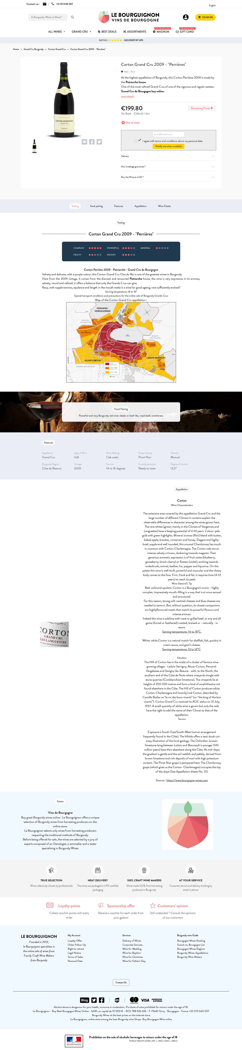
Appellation (141, 206)
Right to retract (76, 949)
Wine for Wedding (131, 949)
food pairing (96, 206)
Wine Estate (164, 206)
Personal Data (75, 961)
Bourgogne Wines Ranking (191, 941)
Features (118, 206)
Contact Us (121, 982)
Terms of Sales (75, 957)
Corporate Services (132, 945)
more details (127, 96)
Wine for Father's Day (133, 961)
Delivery (168, 156)
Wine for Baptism (131, 953)
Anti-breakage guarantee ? (168, 166)
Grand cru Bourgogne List (191, 945)
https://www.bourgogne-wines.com (187, 780)
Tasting (75, 206)
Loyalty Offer (75, 941)
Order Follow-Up (77, 945)
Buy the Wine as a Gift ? (168, 177)
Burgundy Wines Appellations (192, 953)
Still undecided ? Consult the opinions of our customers (173, 915)
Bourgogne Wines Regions (191, 949)
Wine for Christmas (132, 957)
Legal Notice (74, 953)
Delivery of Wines (131, 941)
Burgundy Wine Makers (189, 957)
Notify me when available (168, 146)
